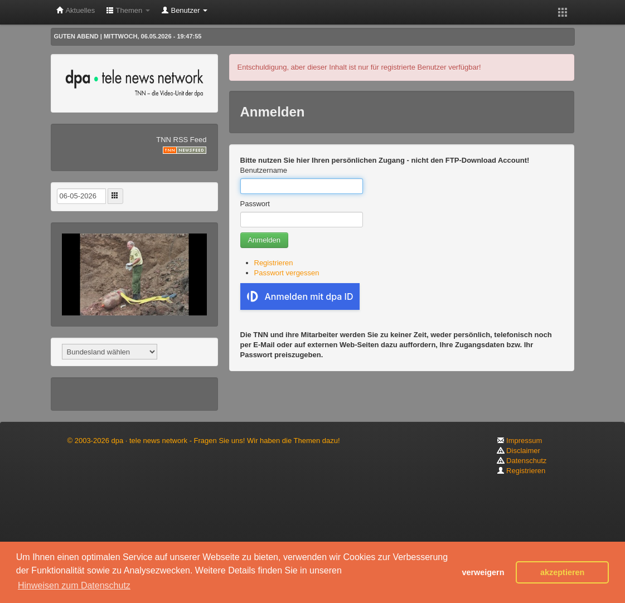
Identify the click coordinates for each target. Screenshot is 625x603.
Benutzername (264, 170)
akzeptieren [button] (562, 572)
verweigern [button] (483, 572)
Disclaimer (518, 450)
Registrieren (273, 263)
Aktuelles (75, 10)
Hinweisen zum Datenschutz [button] (74, 585)
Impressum (519, 440)
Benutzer (184, 10)
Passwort (255, 204)
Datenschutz (522, 460)
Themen (128, 10)
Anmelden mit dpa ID (300, 296)
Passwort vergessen (286, 273)
